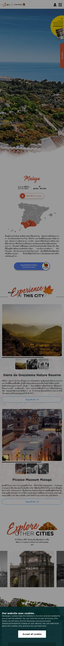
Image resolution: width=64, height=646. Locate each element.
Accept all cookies (32, 634)
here (44, 626)
